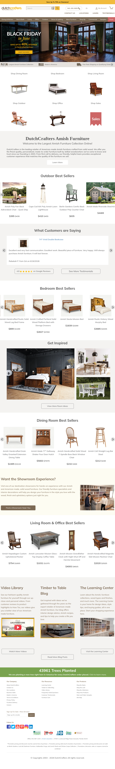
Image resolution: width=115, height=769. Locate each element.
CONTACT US (69, 13)
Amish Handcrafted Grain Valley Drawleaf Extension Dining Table (14, 457)
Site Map (79, 700)
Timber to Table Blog (48, 691)
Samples (103, 19)
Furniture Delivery (12, 705)
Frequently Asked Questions (50, 695)
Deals (111, 19)
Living (30, 19)
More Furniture (71, 19)
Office (37, 19)
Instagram (26, 730)
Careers (9, 708)
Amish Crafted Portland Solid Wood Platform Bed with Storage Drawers (43, 325)
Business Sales (11, 695)
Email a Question (47, 742)
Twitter (13, 730)
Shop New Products (82, 695)
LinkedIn (31, 730)
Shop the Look (81, 691)
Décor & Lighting (57, 19)
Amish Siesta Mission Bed (72, 322)
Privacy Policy (11, 703)
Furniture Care (46, 700)
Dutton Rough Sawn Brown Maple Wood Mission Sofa (62, 242)
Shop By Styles (81, 688)
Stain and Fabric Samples (84, 698)
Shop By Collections (82, 693)
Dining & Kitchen (7, 19)
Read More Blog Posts (57, 660)
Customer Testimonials (48, 698)
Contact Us (10, 691)
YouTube (17, 730)
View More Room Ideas (57, 409)
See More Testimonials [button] (81, 274)
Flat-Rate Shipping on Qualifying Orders (72, 64)
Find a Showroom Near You (18, 511)
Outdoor (45, 19)
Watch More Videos (18, 654)
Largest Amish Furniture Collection (16, 64)
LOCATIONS (83, 13)
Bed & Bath (20, 19)
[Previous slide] (4, 252)
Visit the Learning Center (97, 654)
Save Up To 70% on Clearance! (58, 2)
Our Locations (11, 693)
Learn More (57, 162)
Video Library (46, 693)
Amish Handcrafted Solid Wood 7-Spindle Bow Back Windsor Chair (72, 457)
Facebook (9, 730)
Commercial (93, 19)
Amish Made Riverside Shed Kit (101, 206)
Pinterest (22, 730)
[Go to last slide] (3, 64)
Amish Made (97, 64)
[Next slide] (111, 64)
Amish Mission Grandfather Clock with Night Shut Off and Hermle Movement (72, 560)
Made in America (45, 64)
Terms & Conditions (12, 700)
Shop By (82, 19)
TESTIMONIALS (108, 13)
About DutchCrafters (13, 688)
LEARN (95, 13)
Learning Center (46, 688)
